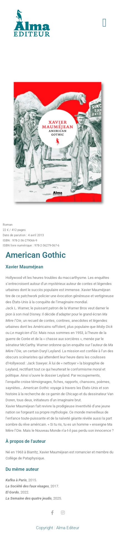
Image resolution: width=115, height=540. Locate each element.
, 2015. (21, 480)
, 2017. (32, 486)
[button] (104, 23)
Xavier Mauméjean (24, 266)
